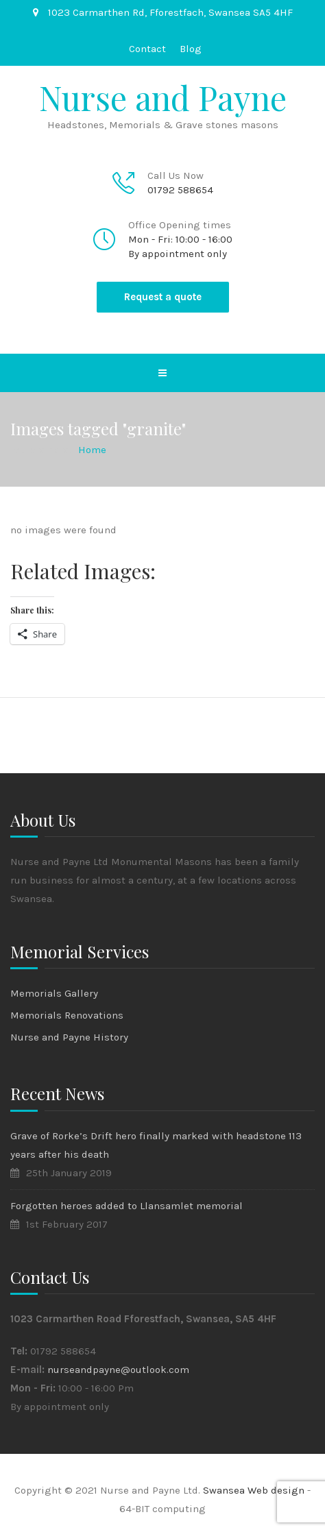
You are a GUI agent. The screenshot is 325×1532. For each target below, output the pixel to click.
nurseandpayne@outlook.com (118, 1369)
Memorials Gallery (54, 993)
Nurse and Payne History (69, 1037)
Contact (147, 48)
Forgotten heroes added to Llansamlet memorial (126, 1206)
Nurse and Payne (163, 98)
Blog (191, 48)
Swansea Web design (255, 1490)
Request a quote (163, 297)
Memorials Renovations (66, 1015)
